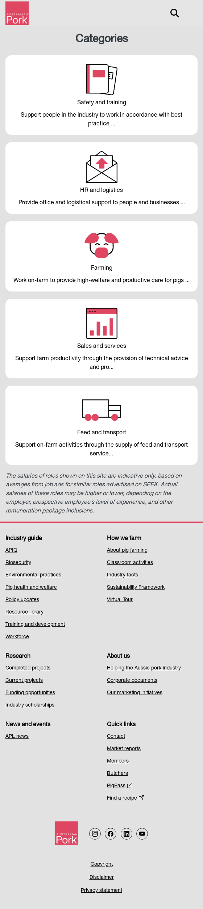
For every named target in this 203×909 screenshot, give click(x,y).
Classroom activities (130, 563)
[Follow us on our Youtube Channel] (142, 834)
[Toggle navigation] (191, 13)
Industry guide (23, 539)
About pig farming (127, 550)
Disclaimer (102, 877)
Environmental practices (33, 575)
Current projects (24, 680)
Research (17, 657)
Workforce (17, 637)
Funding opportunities (30, 693)
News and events (27, 725)
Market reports (124, 749)
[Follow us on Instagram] (95, 834)
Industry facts (122, 575)
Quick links (121, 725)
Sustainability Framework (136, 587)
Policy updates (22, 600)
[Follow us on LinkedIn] (126, 834)
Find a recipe (125, 798)
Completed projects (27, 668)
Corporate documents (132, 680)
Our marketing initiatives (134, 693)
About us (118, 657)
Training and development (35, 624)
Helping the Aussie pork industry (144, 668)
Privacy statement (101, 890)
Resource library (24, 612)
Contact (116, 736)
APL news (17, 736)
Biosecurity (18, 563)
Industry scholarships (29, 705)
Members (118, 761)
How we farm (124, 539)
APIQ (11, 550)
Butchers (117, 773)
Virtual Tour (120, 600)
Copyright (102, 864)
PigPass (119, 786)
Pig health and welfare (31, 587)
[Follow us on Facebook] (110, 834)
